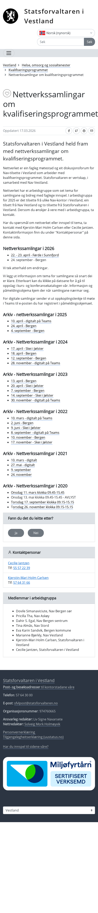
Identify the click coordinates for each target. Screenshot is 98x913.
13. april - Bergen (23, 381)
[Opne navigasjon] (8, 53)
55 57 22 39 (21, 568)
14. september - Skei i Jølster (32, 395)
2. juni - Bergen (22, 423)
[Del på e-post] (91, 130)
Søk (89, 42)
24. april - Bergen (23, 326)
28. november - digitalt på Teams (35, 363)
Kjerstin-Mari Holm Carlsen (28, 577)
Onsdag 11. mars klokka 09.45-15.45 (37, 492)
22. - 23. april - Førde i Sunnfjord (35, 255)
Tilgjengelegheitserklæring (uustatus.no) (33, 737)
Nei (35, 533)
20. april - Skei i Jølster (27, 386)
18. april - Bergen (23, 353)
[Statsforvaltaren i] (49, 810)
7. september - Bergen (27, 390)
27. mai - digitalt (23, 465)
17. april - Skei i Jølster (27, 348)
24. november (21, 474)
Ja (16, 533)
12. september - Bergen (28, 358)
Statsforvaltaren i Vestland (54, 16)
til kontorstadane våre (38, 687)
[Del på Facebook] (68, 130)
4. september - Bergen (27, 330)
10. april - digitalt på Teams (31, 321)
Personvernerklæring (19, 732)
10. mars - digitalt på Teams (31, 418)
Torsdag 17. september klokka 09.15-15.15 (42, 502)
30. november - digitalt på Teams (35, 400)
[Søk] (60, 42)
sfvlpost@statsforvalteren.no (36, 703)
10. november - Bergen (28, 437)
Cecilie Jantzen (18, 563)
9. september (21, 470)
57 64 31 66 (21, 582)
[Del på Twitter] (76, 130)
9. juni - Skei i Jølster (26, 428)
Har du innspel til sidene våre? (25, 746)
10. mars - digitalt (24, 460)
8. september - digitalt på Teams (35, 432)
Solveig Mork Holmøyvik (42, 724)
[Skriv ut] (84, 130)
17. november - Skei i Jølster (31, 442)
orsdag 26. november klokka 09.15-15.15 (43, 507)
